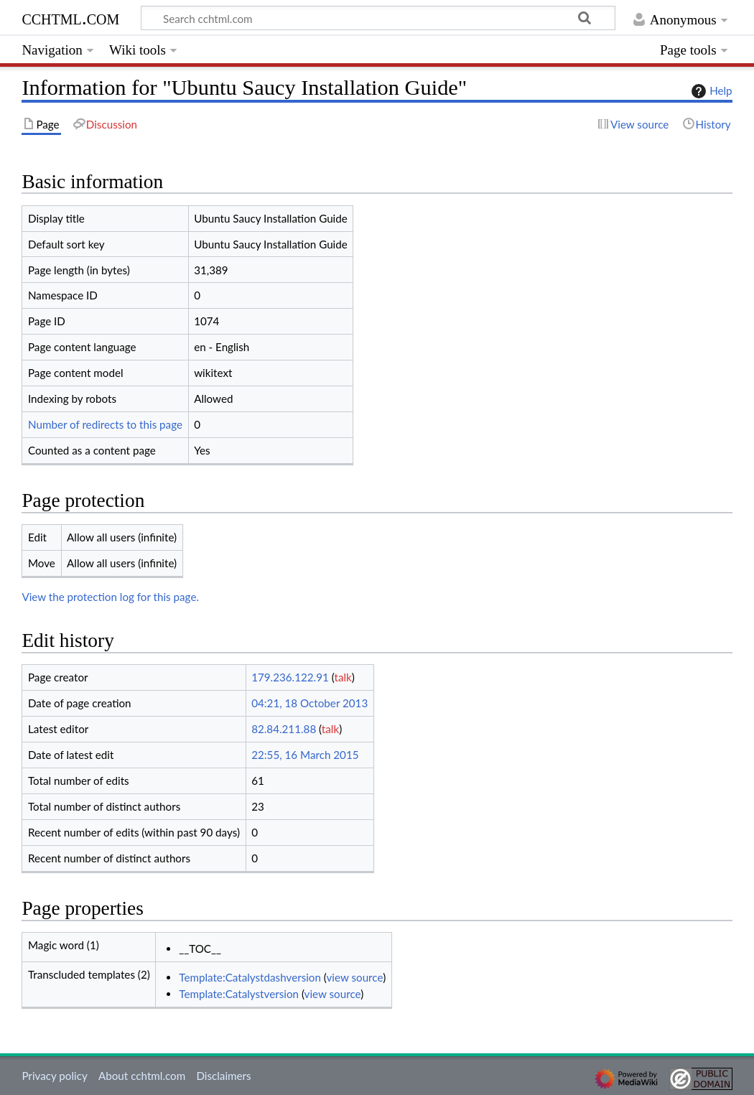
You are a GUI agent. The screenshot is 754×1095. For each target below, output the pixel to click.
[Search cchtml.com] (378, 17)
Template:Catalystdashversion (250, 977)
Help (710, 91)
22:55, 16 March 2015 (304, 754)
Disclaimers (223, 1075)
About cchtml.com (141, 1075)
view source (355, 977)
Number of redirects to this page (105, 424)
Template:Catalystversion (239, 993)
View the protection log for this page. (110, 596)
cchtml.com (70, 17)
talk (342, 677)
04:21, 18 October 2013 (309, 702)
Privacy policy (54, 1075)
